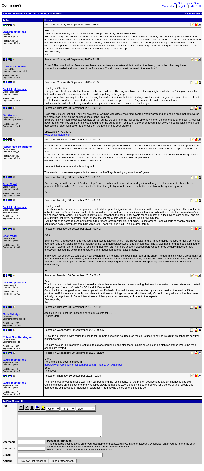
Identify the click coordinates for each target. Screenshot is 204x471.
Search (198, 3)
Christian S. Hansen (15, 66)
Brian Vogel (10, 184)
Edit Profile (196, 6)
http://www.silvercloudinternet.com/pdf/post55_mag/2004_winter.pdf (83, 364)
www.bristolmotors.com (57, 134)
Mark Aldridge (11, 314)
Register (182, 6)
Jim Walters (10, 115)
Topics (188, 3)
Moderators (168, 6)
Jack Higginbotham (15, 31)
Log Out (177, 3)
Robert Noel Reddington (18, 146)
